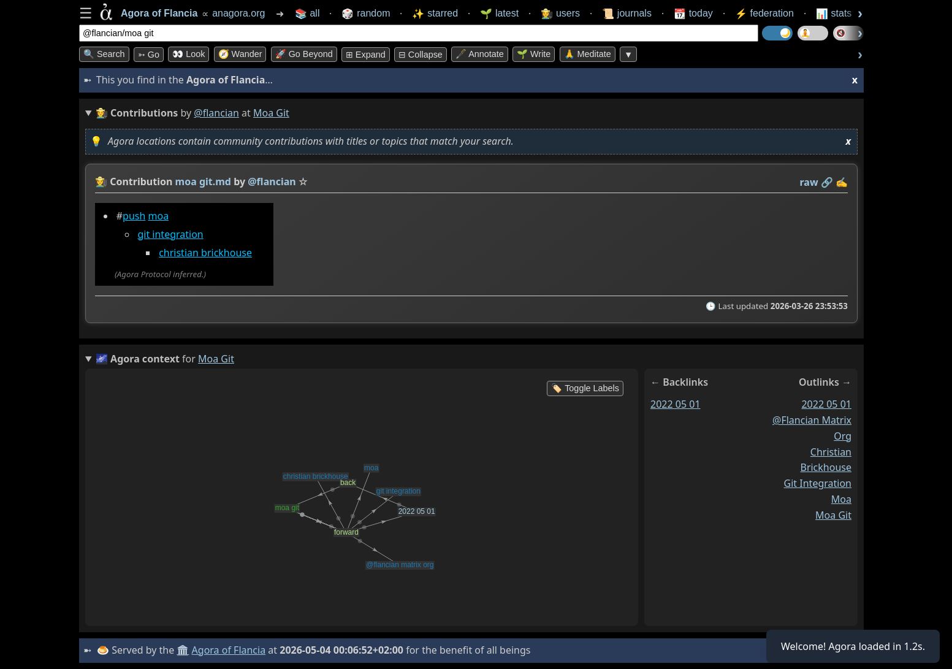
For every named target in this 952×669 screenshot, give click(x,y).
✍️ (842, 182)
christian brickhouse (205, 252)
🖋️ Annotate (479, 54)
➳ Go (148, 54)
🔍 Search (104, 54)
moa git (833, 515)
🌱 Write (533, 54)
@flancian (216, 113)
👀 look (188, 54)
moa (158, 216)
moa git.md (203, 181)
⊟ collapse (420, 54)
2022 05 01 (675, 404)
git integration (170, 234)
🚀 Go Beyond (304, 54)
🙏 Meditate (587, 54)
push (134, 216)
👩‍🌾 (101, 181)
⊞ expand (366, 54)
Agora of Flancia (229, 650)
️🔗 (827, 182)
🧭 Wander (240, 54)
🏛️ (183, 650)
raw (809, 182)
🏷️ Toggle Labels (585, 388)
